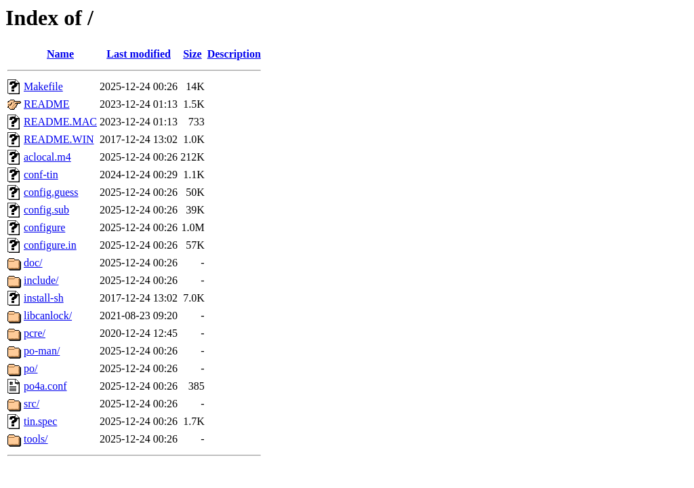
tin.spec (40, 421)
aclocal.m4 (47, 157)
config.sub (46, 210)
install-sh (44, 298)
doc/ (33, 262)
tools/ (36, 439)
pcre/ (34, 333)
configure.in (50, 245)
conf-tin (41, 174)
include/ (41, 280)
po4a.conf (45, 386)
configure (44, 227)
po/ (30, 368)
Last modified (138, 54)
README (47, 104)
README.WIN (59, 139)
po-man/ (42, 351)
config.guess (51, 192)
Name (60, 54)
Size (192, 54)
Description (234, 54)
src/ (31, 403)
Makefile (43, 86)
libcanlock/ (48, 315)
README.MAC (60, 121)
